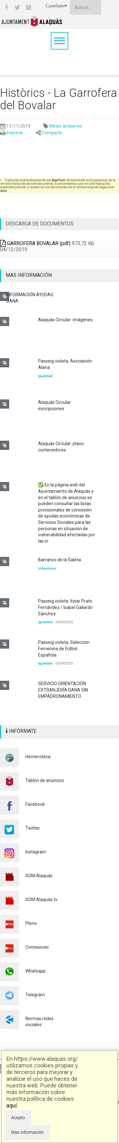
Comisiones (37, 947)
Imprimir (14, 132)
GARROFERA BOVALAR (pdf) (35, 243)
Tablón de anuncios (44, 780)
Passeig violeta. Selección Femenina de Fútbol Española (63, 648)
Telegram (35, 994)
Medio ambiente (65, 126)
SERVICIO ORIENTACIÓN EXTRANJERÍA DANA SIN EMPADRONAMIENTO (63, 689)
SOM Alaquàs (39, 875)
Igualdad (45, 376)
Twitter (32, 828)
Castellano (56, 5)
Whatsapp (35, 970)
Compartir (52, 132)
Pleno (31, 923)
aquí (11, 1105)
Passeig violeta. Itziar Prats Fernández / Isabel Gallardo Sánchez (65, 607)
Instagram (35, 851)
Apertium (58, 180)
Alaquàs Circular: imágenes (65, 319)
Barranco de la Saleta (59, 559)
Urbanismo (47, 568)
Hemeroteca (37, 756)
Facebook (35, 804)
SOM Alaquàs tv (41, 899)
